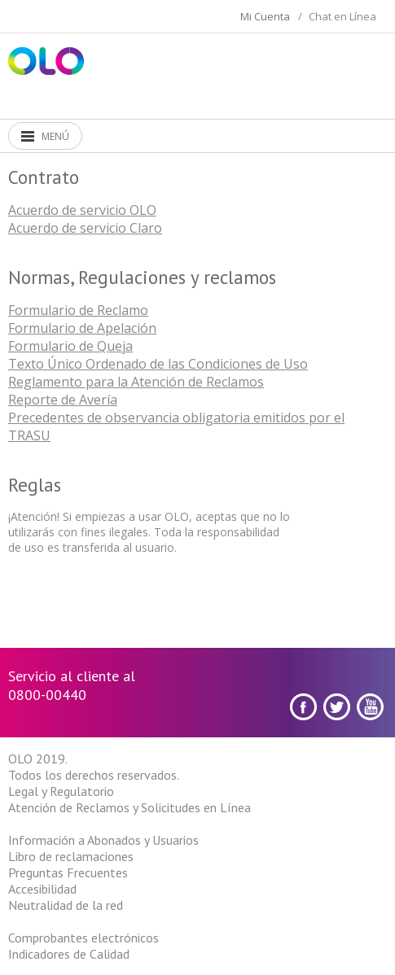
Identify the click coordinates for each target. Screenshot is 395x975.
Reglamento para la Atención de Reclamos (136, 382)
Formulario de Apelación (82, 328)
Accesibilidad (42, 889)
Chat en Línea (342, 16)
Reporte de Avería (62, 400)
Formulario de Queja (70, 346)
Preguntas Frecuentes (68, 872)
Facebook (303, 707)
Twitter (337, 707)
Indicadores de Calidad (68, 954)
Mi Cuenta (265, 16)
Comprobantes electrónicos (83, 937)
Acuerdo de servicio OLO (82, 210)
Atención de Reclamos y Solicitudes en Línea (129, 807)
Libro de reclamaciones (71, 856)
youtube (370, 707)
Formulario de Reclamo (78, 310)
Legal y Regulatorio (61, 791)
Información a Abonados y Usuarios (103, 840)
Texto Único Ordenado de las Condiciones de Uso (158, 364)
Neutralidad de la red (65, 905)
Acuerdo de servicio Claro (85, 228)
